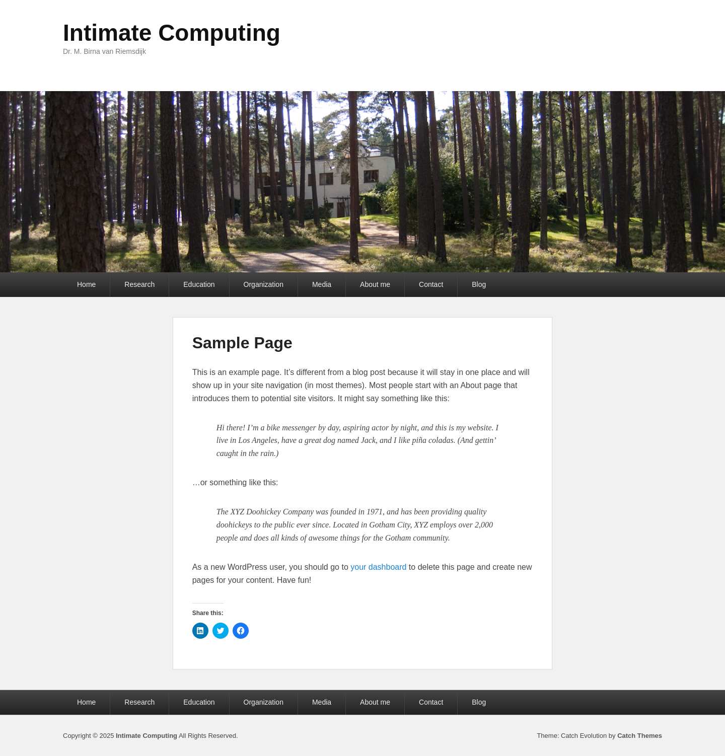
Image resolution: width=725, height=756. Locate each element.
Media (321, 284)
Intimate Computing (171, 33)
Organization (263, 284)
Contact (431, 284)
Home (86, 284)
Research (139, 284)
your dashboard (378, 567)
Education (198, 284)
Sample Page (242, 343)
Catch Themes (639, 735)
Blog (479, 284)
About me (375, 284)
